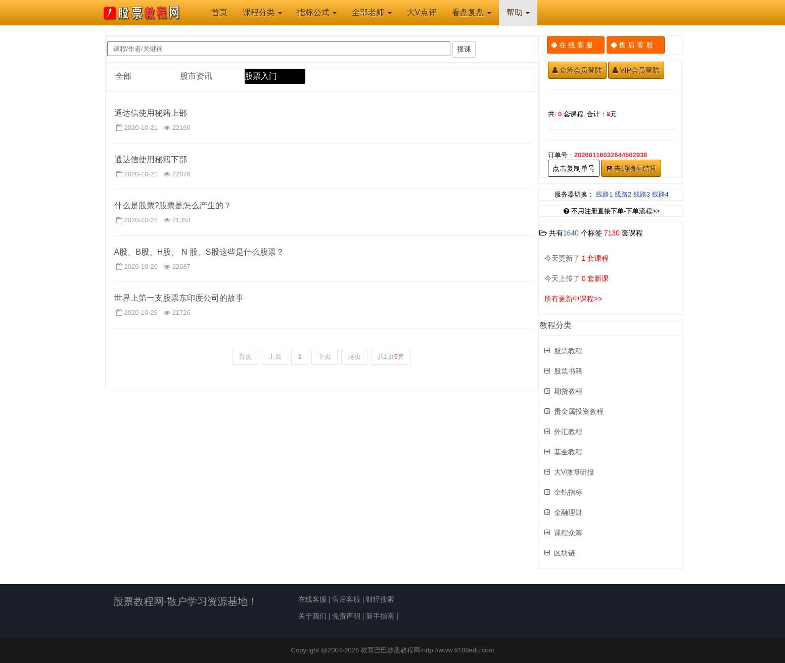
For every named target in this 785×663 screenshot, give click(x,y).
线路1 (604, 194)
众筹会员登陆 (577, 70)
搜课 (464, 49)
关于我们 (312, 616)
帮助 (518, 12)
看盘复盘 (471, 12)
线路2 (623, 194)
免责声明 (346, 616)
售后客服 (346, 599)
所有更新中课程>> (573, 299)
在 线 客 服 (576, 45)
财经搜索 (380, 599)
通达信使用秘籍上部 (150, 113)
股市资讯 (196, 76)
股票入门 (261, 76)
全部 (123, 76)
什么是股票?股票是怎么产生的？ (173, 205)
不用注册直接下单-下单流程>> (612, 211)
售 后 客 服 (635, 45)
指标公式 (317, 12)
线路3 (641, 194)
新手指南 (380, 616)
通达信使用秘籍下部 (150, 159)
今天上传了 (576, 278)
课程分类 (262, 12)
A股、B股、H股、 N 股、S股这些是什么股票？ (199, 252)
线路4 (660, 194)
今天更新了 (576, 258)
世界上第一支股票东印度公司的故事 (179, 298)
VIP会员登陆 (636, 70)
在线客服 (312, 599)
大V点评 (422, 12)
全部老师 (371, 12)
